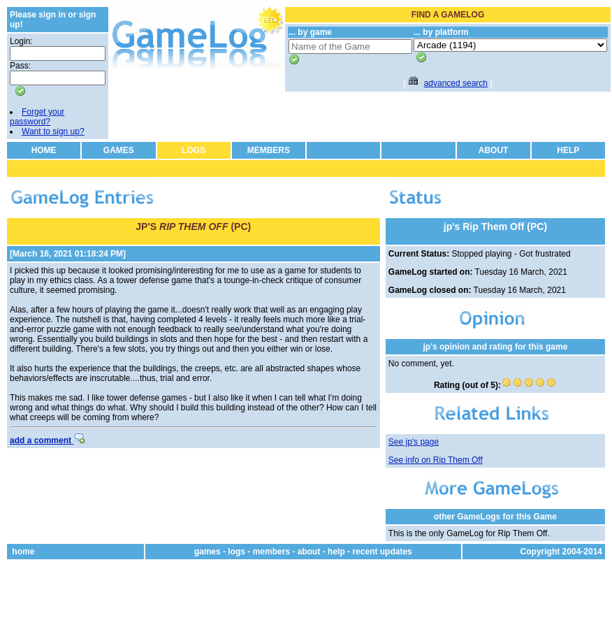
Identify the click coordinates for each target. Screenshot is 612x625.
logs (236, 551)
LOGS (193, 150)
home (23, 551)
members (271, 551)
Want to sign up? (53, 131)
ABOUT (494, 150)
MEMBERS (268, 150)
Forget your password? (37, 117)
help (336, 551)
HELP (568, 150)
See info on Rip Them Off (435, 460)
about (309, 551)
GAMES (118, 150)
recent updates (381, 551)
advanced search (456, 83)
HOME (44, 150)
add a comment (47, 440)
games (207, 551)
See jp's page (413, 442)
